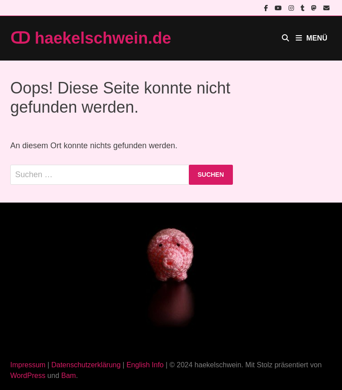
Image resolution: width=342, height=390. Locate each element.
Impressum (27, 365)
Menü (311, 38)
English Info (145, 365)
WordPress (27, 375)
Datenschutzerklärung (86, 365)
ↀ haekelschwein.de (90, 38)
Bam (68, 375)
